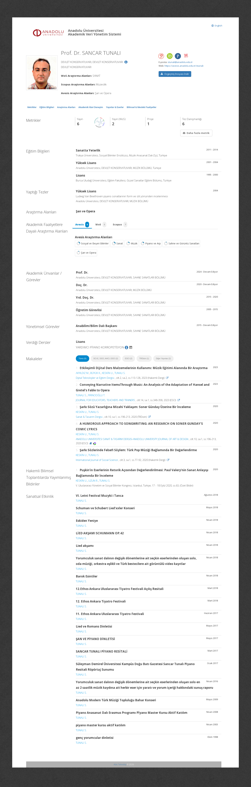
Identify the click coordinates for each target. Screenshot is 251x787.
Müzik (131, 245)
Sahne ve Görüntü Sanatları (181, 245)
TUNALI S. (120, 375)
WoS (102, 225)
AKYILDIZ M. (82, 375)
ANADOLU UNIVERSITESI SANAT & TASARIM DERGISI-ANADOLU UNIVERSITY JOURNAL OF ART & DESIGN (132, 441)
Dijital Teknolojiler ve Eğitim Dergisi (95, 380)
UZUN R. (93, 482)
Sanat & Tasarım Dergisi (89, 419)
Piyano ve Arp (150, 245)
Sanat (117, 245)
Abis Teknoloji (120, 766)
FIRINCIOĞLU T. (96, 397)
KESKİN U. (107, 375)
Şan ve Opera (86, 254)
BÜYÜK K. (95, 375)
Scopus (122, 225)
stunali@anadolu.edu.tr (180, 62)
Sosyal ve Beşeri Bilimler (92, 245)
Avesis (83, 225)
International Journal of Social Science (97, 462)
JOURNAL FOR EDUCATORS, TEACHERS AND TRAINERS (105, 402)
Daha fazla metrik (196, 133)
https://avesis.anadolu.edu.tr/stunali (184, 65)
